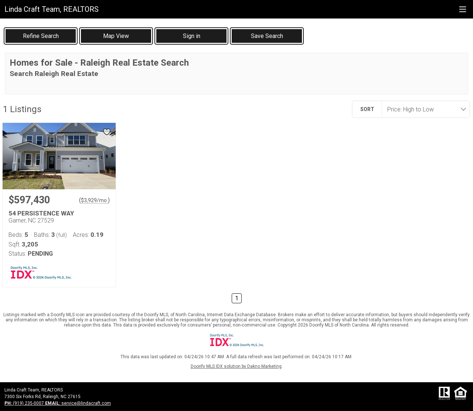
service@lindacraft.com (78, 403)
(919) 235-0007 (24, 403)
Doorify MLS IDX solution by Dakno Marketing (236, 366)
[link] (41, 36)
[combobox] (423, 109)
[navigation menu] (463, 9)
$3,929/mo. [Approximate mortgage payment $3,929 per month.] (94, 200)
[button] (116, 36)
